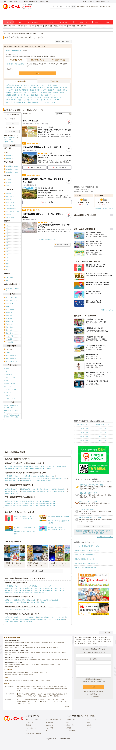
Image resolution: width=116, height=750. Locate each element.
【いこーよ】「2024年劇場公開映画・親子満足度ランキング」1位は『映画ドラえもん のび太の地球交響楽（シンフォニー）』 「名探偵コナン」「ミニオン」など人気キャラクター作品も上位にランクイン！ (42, 701)
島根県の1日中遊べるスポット (84, 559)
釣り (43, 87)
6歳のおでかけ (84, 436)
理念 (67, 722)
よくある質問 (49, 722)
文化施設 (15, 92)
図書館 (14, 95)
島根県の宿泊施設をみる (47, 239)
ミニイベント (8, 395)
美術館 (8, 92)
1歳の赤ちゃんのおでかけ (103, 424)
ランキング (50, 22)
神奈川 (26, 26)
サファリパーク (42, 85)
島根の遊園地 (8, 642)
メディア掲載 (49, 728)
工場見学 (51, 90)
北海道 (14, 26)
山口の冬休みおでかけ (44, 478)
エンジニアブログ (71, 731)
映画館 (62, 92)
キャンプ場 (27, 87)
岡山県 (97, 531)
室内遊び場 (10, 85)
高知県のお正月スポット (47, 505)
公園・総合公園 (53, 92)
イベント (18, 22)
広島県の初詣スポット (59, 489)
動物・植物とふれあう (29, 600)
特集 (107, 22)
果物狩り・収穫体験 (60, 87)
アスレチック (32, 92)
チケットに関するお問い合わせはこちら (93, 691)
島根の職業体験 (53, 647)
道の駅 (56, 97)
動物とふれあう (95, 6)
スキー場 (52, 95)
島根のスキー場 (20, 664)
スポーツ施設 (42, 92)
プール (20, 95)
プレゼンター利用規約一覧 (53, 719)
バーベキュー (36, 87)
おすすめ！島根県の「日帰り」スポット (88, 546)
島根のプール (53, 642)
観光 (61, 97)
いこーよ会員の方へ (93, 696)
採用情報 (68, 728)
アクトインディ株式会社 (87, 716)
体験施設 (58, 90)
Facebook (28, 731)
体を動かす (31, 602)
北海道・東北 (7, 26)
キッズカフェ (48, 100)
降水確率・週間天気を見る (104, 208)
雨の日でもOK (86, 6)
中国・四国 (71, 26)
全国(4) (8, 50)
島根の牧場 (45, 642)
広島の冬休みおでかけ (28, 478)
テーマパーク (25, 85)
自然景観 (49, 87)
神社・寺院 (23, 92)
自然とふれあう (10, 602)
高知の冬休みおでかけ (44, 480)
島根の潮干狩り (45, 664)
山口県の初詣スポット (12, 491)
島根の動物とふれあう (32, 647)
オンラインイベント (34, 22)
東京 (22, 26)
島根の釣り (37, 642)
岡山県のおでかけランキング (34, 588)
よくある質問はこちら (93, 694)
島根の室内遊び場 (23, 659)
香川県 (91, 533)
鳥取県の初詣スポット (12, 489)
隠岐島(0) (9, 69)
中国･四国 (79, 531)
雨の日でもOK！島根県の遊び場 (85, 554)
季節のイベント (8, 386)
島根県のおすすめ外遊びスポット (85, 567)
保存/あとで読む (87, 1)
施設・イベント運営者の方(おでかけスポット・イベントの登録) (32, 680)
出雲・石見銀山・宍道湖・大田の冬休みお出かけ (51, 466)
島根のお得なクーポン (11, 652)
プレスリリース (91, 728)
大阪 (58, 26)
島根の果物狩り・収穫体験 (12, 666)
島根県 (91, 531)
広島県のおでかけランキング (54, 588)
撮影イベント (8, 380)
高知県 (102, 533)
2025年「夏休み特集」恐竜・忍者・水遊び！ (11, 406)
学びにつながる (43, 600)
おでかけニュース (83, 22)
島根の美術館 (55, 659)
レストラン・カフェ (25, 97)
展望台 (65, 90)
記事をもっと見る (37, 571)
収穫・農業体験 (22, 602)
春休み (79, 6)
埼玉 (33, 26)
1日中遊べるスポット (107, 6)
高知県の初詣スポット (12, 493)
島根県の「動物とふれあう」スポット (87, 550)
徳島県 (85, 533)
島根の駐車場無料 (36, 652)
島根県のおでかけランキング (14, 588)
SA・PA (56, 100)
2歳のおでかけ (84, 428)
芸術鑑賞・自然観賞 (9, 383)
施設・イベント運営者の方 (33, 719)
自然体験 (6, 368)
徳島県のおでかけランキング (34, 590)
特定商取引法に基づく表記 (33, 733)
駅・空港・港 (10, 102)
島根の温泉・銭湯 (10, 664)
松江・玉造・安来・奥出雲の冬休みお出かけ (19, 466)
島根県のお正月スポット (30, 501)
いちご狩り (10, 90)
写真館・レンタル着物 (23, 102)
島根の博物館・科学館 (44, 659)
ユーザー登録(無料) (99, 1)
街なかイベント (8, 392)
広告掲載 (28, 725)
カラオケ (26, 100)
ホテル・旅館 (44, 95)
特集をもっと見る (107, 310)
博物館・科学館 (34, 90)
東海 (38, 26)
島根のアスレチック (47, 652)
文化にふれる (53, 600)
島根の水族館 (64, 659)
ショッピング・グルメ (10, 377)
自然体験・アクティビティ (41, 102)
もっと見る (66, 706)
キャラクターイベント (10, 398)
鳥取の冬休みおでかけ (32, 476)
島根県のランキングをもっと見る (93, 526)
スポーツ (6, 371)
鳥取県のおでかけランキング (41, 586)
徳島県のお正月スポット (47, 503)
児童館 (8, 95)
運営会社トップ (70, 719)
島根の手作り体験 (19, 647)
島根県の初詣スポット (28, 489)
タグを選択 (12, 131)
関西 (55, 26)
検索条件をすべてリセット (63, 41)
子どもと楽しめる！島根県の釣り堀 (86, 563)
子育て (97, 22)
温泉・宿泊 (40, 602)
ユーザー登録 (8, 680)
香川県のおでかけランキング (54, 590)
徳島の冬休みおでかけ (59, 478)
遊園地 (17, 85)
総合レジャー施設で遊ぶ (13, 600)
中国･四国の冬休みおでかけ (14, 476)
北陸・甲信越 (48, 26)
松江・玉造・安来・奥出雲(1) (15, 64)
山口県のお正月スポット (30, 503)
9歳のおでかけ (103, 440)
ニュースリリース (31, 728)
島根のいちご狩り (55, 664)
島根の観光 (61, 642)
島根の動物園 (17, 642)
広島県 (102, 531)
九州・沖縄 (80, 26)
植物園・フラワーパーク (14, 87)
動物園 (33, 85)
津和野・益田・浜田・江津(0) (58, 64)
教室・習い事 (48, 97)
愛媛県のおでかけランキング (14, 592)
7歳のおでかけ (103, 436)
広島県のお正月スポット (13, 503)
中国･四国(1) (16, 50)
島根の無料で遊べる (23, 652)
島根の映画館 (33, 659)
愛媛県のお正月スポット (30, 505)
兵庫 (65, 26)
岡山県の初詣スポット (44, 489)
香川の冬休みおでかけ (12, 480)
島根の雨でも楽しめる (11, 659)
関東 (19, 26)
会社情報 (89, 725)
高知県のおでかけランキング (34, 592)
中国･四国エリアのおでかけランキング (18, 586)
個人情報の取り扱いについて (94, 679)
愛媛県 (96, 533)
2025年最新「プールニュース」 (11, 411)
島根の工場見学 (9, 647)
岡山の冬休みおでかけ (12, 478)
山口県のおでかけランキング (14, 590)
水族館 (54, 85)
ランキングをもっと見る (105, 537)
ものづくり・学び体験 (10, 389)
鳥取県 (85, 531)
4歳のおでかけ (84, 432)
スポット (8, 22)
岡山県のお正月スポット (47, 501)
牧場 (49, 85)
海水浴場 (26, 95)
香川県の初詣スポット (44, 491)
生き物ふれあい (8, 374)
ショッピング (38, 97)
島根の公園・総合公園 (60, 652)
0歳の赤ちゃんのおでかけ (84, 424)
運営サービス (70, 725)
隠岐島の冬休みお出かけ (43, 468)
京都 (62, 26)
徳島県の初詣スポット (28, 491)
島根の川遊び (8, 654)
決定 (37, 73)
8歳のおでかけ (84, 440)
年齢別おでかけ (65, 22)
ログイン (109, 1)
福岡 (85, 26)
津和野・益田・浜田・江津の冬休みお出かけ (19, 468)
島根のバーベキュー (27, 642)
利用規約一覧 (29, 722)
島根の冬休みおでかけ (47, 476)
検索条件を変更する (62, 244)
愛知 (41, 26)
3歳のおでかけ (103, 428)
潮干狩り (25, 90)
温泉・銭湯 (34, 95)
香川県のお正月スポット (13, 505)
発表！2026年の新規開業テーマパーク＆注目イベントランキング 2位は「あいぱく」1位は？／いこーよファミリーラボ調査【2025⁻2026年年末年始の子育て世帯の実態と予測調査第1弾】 (42, 688)
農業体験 (18, 90)
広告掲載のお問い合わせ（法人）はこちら (93, 681)
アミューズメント (36, 100)
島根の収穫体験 (43, 647)
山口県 (108, 531)
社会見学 (44, 90)
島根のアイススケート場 (32, 664)
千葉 (30, 26)
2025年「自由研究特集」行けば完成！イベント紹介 (11, 416)
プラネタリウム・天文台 (14, 100)
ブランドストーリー (92, 719)
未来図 (88, 722)
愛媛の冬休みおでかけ (28, 480)
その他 (53, 102)
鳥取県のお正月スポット (13, 501)
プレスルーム (49, 725)
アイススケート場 (12, 97)
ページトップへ (106, 632)
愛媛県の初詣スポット (59, 491)
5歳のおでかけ (103, 432)
